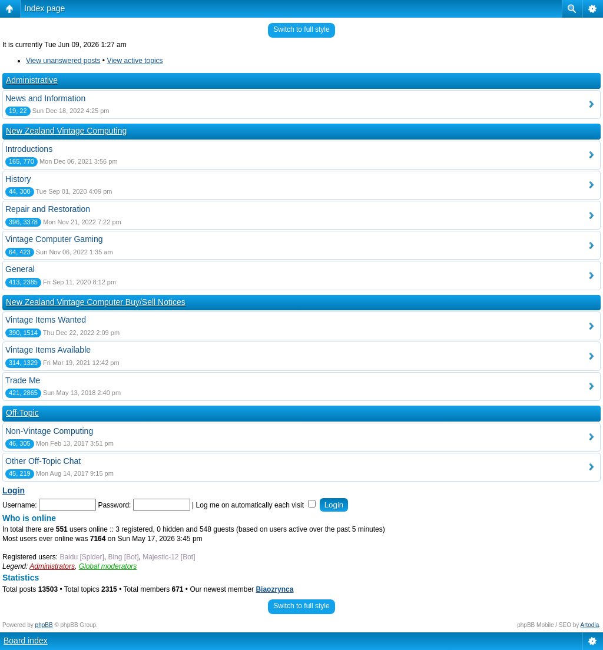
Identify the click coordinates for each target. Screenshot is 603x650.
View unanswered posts (63, 61)
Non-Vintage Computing (49, 431)
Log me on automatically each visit (256, 505)
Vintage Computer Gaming (54, 239)
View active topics (135, 61)
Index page (44, 8)
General (20, 269)
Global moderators (108, 566)
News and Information (45, 98)
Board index (26, 640)
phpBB (44, 625)
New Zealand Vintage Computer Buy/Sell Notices (95, 302)
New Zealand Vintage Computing (66, 130)
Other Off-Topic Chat (43, 461)
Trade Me (22, 380)
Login (13, 490)
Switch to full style (301, 29)
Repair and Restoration (47, 209)
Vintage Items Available (48, 349)
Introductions (28, 149)
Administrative (32, 80)
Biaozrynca (274, 589)
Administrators (52, 566)
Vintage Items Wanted (45, 319)
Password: (114, 505)
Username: (19, 505)
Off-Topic (22, 412)
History (18, 179)
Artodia (590, 625)
